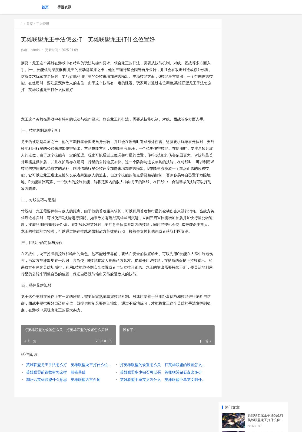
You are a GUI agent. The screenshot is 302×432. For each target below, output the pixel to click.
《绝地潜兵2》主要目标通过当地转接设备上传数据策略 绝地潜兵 (265, 340)
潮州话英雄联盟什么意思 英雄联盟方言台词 (63, 386)
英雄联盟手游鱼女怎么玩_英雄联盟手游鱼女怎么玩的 (265, 197)
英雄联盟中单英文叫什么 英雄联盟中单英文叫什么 (156, 386)
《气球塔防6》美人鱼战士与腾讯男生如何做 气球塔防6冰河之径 (266, 303)
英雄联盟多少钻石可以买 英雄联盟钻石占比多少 (156, 379)
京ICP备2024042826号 (77, 424)
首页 (45, 7)
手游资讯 (64, 7)
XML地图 (97, 424)
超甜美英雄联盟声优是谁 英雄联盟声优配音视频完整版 (267, 161)
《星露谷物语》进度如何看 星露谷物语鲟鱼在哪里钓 (266, 267)
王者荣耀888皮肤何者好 (265, 317)
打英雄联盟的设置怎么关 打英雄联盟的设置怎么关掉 (156, 371)
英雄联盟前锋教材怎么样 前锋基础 (56, 379)
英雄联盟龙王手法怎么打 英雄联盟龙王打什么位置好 (66, 371)
